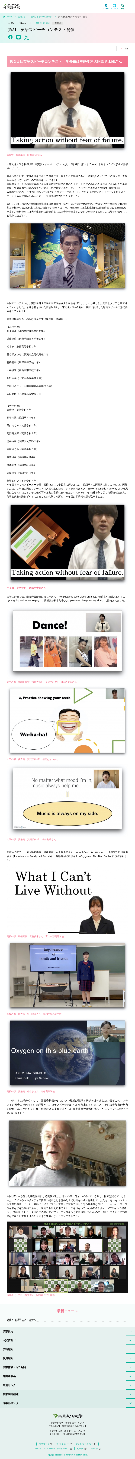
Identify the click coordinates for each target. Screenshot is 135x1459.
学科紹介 (8, 1349)
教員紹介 (8, 1358)
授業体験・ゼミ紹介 (14, 1367)
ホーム (9, 17)
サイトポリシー (64, 1444)
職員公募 (96, 1449)
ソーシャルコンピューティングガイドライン (53, 1449)
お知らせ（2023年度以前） (42, 17)
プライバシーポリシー (86, 1444)
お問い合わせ (45, 1444)
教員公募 (81, 1449)
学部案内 (8, 1331)
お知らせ (21, 17)
